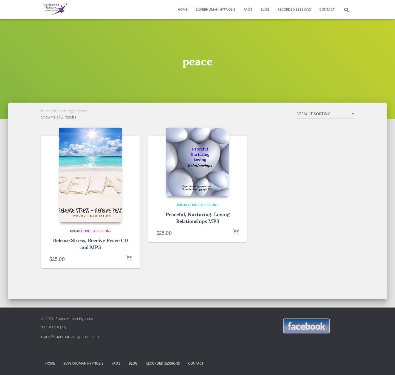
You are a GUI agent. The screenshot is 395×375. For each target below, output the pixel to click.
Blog (265, 9)
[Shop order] (325, 115)
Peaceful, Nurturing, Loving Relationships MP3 (198, 217)
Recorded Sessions (294, 9)
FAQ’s (248, 9)
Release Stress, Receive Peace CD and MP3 (90, 243)
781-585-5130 (53, 327)
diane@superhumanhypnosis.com (70, 336)
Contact (327, 9)
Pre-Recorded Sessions (90, 231)
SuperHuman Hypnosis (215, 9)
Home (183, 9)
